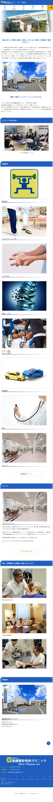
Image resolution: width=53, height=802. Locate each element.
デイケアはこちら (26, 551)
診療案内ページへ (26, 474)
